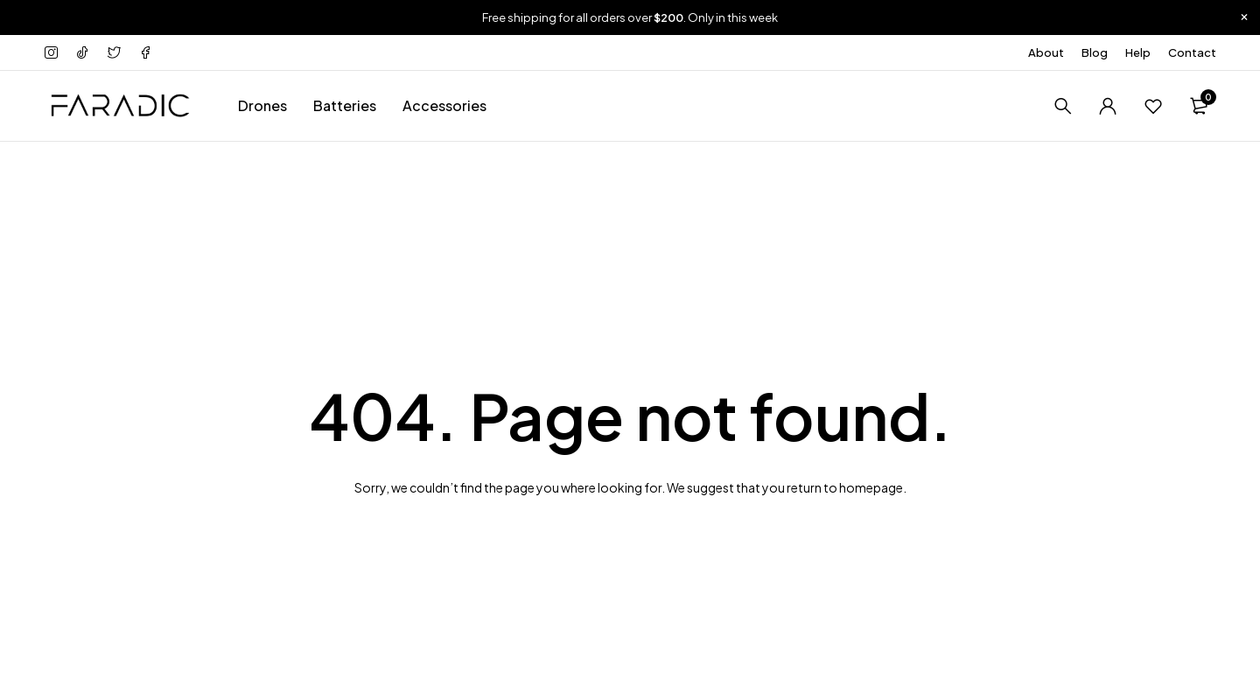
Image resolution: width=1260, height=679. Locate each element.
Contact (1192, 53)
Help (1138, 53)
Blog (1095, 53)
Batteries (344, 105)
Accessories (444, 105)
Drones (262, 105)
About (1046, 53)
